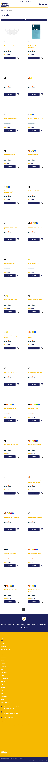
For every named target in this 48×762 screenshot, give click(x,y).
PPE (6, 10)
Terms (2, 724)
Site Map (29, 724)
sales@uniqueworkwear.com (10, 713)
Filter (24, 19)
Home (2, 10)
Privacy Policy (6, 724)
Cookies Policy (12, 724)
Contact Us (3, 646)
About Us (3, 643)
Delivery (21, 724)
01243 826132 (11, 717)
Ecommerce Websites (33, 760)
